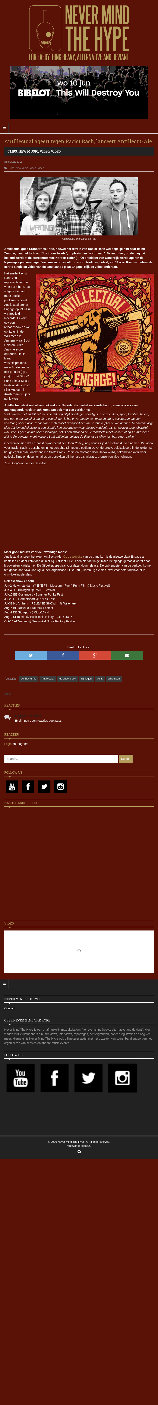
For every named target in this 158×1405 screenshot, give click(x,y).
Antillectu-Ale (28, 678)
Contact (9, 1008)
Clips (12, 151)
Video (44, 151)
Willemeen (114, 678)
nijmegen (86, 678)
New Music (28, 151)
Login (8, 744)
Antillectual (48, 678)
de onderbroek (67, 678)
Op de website (72, 556)
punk (99, 678)
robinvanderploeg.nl (79, 1145)
